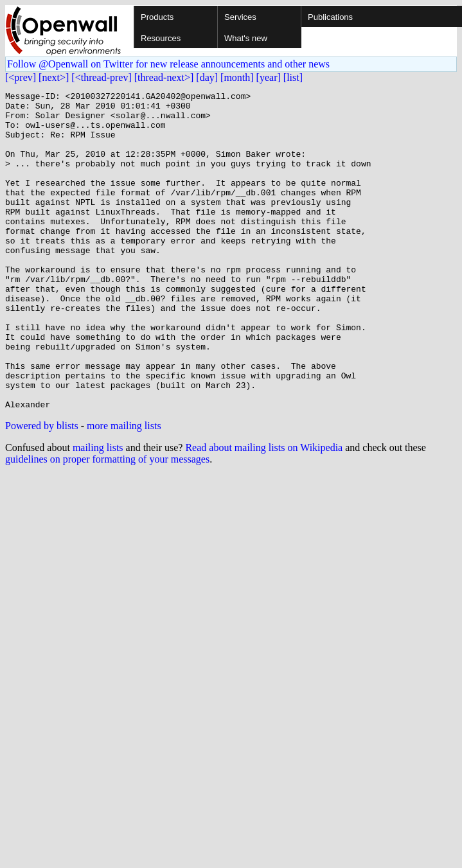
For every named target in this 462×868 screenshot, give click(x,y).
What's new (245, 38)
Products (157, 17)
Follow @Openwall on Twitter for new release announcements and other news (168, 63)
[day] (207, 77)
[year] (268, 77)
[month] (237, 77)
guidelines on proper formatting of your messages (107, 522)
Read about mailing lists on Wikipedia (263, 511)
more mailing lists (124, 489)
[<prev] (20, 77)
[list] (293, 77)
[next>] (54, 77)
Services (240, 17)
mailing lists (98, 511)
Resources (161, 38)
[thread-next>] (164, 77)
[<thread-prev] (101, 77)
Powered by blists (41, 489)
